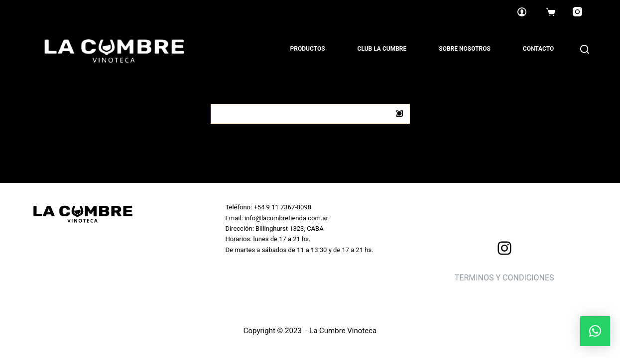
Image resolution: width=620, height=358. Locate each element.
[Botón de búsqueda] (400, 114)
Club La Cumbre (382, 48)
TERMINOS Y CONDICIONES (504, 277)
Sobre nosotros (465, 48)
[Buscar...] (300, 114)
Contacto (538, 48)
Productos (307, 48)
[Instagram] (577, 12)
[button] (595, 331)
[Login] (521, 11)
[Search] (584, 49)
